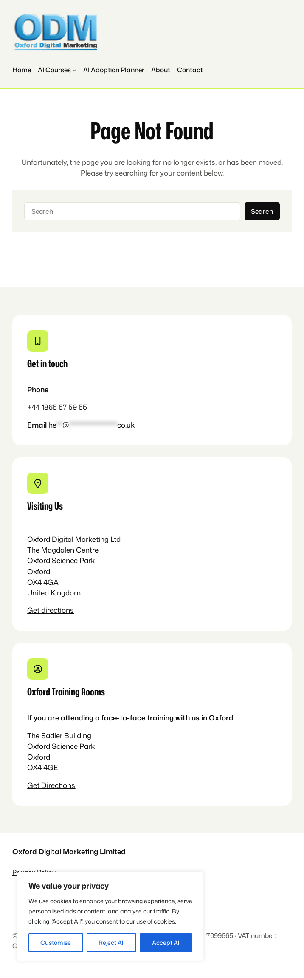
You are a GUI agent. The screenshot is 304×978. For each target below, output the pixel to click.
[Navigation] (57, 70)
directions (57, 610)
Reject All (111, 942)
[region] (110, 916)
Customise (55, 942)
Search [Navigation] (262, 211)
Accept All (166, 942)
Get (34, 610)
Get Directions (51, 785)
